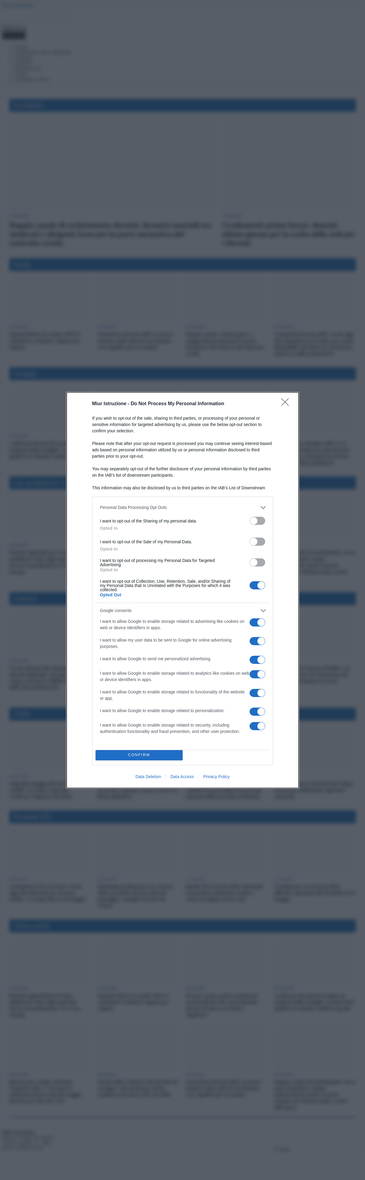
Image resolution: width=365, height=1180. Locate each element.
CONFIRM (139, 755)
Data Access (182, 776)
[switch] (257, 521)
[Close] (287, 404)
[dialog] (183, 590)
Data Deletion (148, 776)
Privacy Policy (216, 776)
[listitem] (182, 507)
